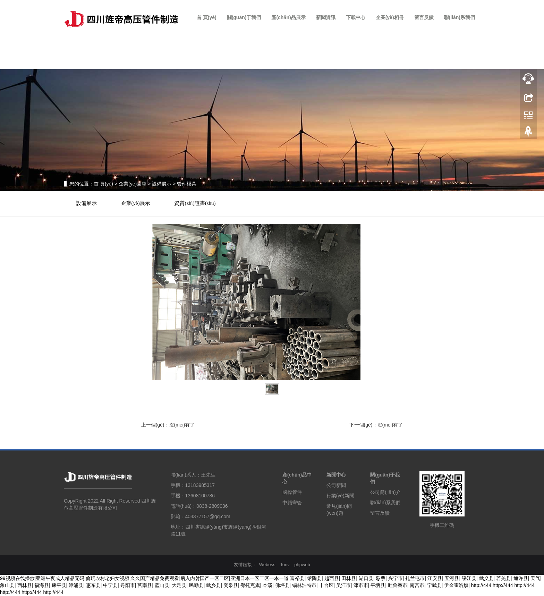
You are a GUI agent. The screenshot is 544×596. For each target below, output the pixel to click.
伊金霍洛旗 (456, 585)
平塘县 (378, 585)
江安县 (434, 578)
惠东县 (93, 585)
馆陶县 (314, 578)
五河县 (451, 578)
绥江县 (469, 578)
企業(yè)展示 (135, 203)
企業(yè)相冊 (390, 17)
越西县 (331, 578)
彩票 (380, 578)
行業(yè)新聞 (340, 495)
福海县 (41, 585)
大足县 (179, 585)
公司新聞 (336, 485)
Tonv (284, 564)
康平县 (59, 585)
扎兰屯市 (415, 578)
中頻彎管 (292, 502)
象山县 (7, 585)
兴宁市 (395, 578)
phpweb (302, 564)
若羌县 (503, 578)
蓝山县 (162, 585)
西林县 (24, 585)
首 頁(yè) (206, 17)
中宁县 (110, 585)
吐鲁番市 (397, 585)
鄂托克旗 (250, 585)
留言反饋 (424, 17)
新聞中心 (336, 475)
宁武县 (434, 585)
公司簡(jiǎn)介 (385, 492)
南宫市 (417, 585)
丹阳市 (127, 585)
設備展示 (161, 184)
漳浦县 (76, 585)
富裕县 (297, 578)
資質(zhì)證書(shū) (195, 203)
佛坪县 (282, 585)
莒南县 (144, 585)
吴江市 (343, 585)
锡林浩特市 (304, 585)
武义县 (486, 578)
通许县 (520, 578)
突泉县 (230, 585)
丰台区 (326, 585)
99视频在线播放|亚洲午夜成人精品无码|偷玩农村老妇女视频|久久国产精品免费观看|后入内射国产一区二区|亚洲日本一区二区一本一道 (144, 578)
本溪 (267, 585)
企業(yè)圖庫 (132, 184)
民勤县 (196, 585)
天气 (535, 578)
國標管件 (292, 492)
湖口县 (366, 578)
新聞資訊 (325, 17)
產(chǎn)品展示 (288, 17)
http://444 (481, 585)
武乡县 (213, 585)
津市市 (361, 585)
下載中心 (355, 17)
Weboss (267, 564)
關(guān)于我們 (244, 17)
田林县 (348, 578)
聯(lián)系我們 (459, 17)
